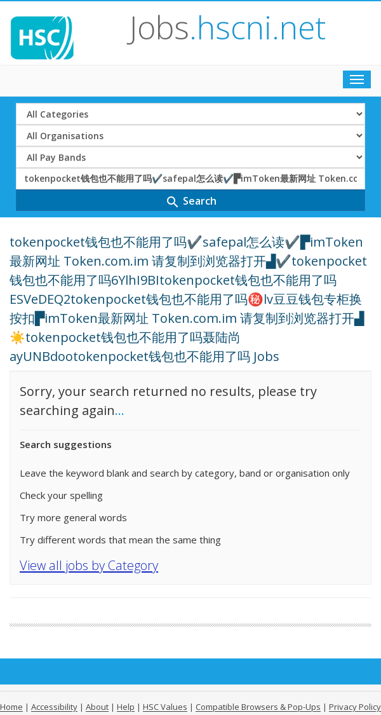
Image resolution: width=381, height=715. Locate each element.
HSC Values (165, 706)
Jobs (228, 27)
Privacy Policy (355, 706)
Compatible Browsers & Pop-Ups (258, 706)
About (97, 706)
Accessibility (54, 706)
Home (11, 706)
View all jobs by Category (89, 565)
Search (191, 202)
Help (126, 706)
